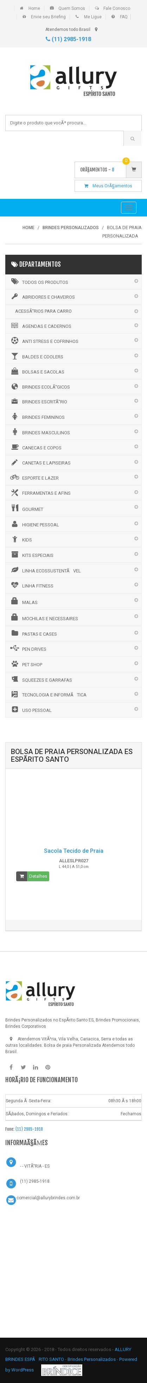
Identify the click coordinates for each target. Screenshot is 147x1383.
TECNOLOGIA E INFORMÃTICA (48, 694)
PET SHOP (25, 663)
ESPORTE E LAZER (34, 477)
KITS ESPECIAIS (31, 554)
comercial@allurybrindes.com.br (48, 1197)
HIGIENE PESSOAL (34, 523)
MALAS (23, 601)
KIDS (20, 539)
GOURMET (26, 508)
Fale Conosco (116, 8)
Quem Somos (71, 8)
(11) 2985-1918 (68, 39)
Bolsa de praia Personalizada (72, 1045)
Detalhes (38, 876)
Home (34, 8)
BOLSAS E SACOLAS (36, 371)
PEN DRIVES (27, 648)
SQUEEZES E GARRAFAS (40, 679)
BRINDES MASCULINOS (39, 431)
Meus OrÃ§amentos (108, 185)
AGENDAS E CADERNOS (40, 325)
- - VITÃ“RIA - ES (35, 1166)
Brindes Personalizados (92, 1359)
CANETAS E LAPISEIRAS (40, 462)
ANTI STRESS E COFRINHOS (43, 340)
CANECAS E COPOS (35, 446)
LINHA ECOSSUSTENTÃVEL (45, 569)
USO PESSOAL (30, 709)
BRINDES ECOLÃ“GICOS (39, 386)
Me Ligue (93, 16)
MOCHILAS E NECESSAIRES (43, 617)
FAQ (124, 16)
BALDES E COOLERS (36, 355)
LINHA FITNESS (31, 585)
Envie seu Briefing (48, 16)
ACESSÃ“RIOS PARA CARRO (43, 311)
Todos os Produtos (38, 281)
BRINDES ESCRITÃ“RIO (38, 401)
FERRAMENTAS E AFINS (40, 492)
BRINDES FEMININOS (37, 416)
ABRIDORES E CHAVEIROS (42, 296)
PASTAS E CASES (33, 633)
